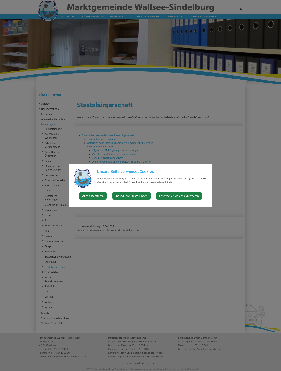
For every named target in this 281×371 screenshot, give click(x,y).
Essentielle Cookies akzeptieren (179, 195)
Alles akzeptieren (93, 195)
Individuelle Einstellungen (131, 195)
